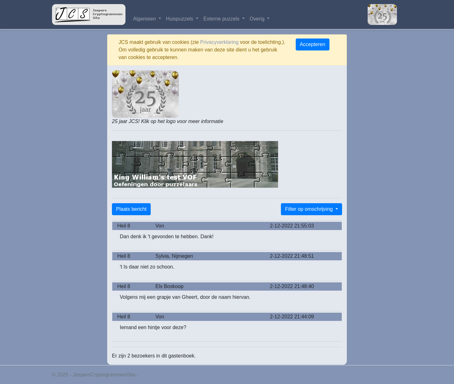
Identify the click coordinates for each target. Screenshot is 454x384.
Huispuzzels (180, 18)
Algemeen (145, 18)
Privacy (148, 374)
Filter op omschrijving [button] (309, 209)
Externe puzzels (222, 18)
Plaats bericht (131, 209)
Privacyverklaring (219, 42)
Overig (258, 18)
